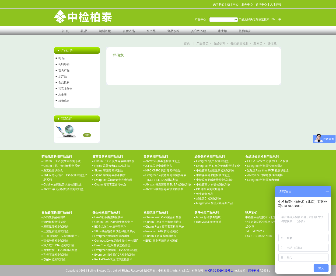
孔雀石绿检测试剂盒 (56, 254)
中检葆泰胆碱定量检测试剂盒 (214, 180)
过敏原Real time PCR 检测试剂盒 (268, 170)
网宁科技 (253, 270)
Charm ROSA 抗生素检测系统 (62, 161)
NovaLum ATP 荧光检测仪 (161, 231)
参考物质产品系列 (206, 212)
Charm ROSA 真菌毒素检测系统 (114, 161)
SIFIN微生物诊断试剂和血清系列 (114, 231)
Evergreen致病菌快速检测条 (112, 236)
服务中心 (247, 4)
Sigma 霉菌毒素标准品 (108, 170)
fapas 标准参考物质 (208, 217)
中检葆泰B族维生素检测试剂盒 (215, 170)
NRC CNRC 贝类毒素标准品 (163, 170)
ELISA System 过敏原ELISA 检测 (267, 161)
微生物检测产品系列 (106, 212)
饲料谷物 (105, 31)
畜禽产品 (129, 31)
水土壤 (222, 31)
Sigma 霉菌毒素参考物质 (109, 175)
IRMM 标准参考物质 (208, 222)
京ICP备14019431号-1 (219, 270)
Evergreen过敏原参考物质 (263, 180)
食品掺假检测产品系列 (57, 212)
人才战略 (275, 4)
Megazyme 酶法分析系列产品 (214, 203)
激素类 (257, 43)
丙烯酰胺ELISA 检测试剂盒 (60, 250)
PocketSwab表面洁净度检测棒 (113, 259)
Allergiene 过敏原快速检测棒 (265, 175)
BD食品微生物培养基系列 (110, 226)
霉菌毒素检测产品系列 (107, 156)
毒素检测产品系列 (156, 156)
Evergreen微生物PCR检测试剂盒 (115, 254)
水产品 (151, 31)
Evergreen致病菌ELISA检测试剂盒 (115, 250)
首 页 (65, 31)
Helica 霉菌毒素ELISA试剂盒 (112, 165)
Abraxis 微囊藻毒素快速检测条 (164, 189)
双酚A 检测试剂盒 (54, 259)
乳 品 (84, 31)
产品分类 (202, 43)
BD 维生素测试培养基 (209, 189)
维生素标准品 (204, 194)
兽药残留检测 (239, 43)
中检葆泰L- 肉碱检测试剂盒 (213, 184)
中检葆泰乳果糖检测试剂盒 (213, 175)
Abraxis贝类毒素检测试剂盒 (162, 161)
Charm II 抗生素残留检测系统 (61, 165)
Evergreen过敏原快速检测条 (264, 165)
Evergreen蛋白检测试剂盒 (212, 161)
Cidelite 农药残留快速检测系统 (62, 184)
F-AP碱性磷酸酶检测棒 (108, 217)
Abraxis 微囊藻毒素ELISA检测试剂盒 (168, 184)
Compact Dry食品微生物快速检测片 (116, 240)
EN (273, 19)
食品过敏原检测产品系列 (262, 156)
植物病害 (245, 31)
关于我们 (218, 4)
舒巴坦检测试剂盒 (54, 222)
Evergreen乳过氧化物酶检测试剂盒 (218, 165)
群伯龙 (271, 43)
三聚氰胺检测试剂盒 (56, 231)
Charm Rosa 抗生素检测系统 (163, 222)
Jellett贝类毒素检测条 (158, 165)
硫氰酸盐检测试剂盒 (56, 240)
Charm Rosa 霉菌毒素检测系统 (164, 226)
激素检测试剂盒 (53, 170)
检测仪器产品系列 (156, 212)
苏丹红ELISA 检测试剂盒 (58, 245)
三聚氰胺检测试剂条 (56, 226)
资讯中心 (261, 4)
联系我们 (251, 212)
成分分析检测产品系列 (209, 156)
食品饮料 (173, 31)
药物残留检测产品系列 (57, 156)
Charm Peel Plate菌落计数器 (163, 217)
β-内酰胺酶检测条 (54, 217)
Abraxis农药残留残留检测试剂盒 (63, 189)
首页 (187, 43)
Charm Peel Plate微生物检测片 (113, 222)
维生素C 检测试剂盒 (208, 198)
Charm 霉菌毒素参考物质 (110, 184)
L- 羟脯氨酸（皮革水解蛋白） (61, 236)
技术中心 (232, 4)
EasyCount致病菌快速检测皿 (112, 245)
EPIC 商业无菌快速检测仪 (161, 240)
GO (87, 135)
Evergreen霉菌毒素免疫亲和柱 (113, 180)
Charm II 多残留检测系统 (160, 236)
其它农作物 (198, 31)
